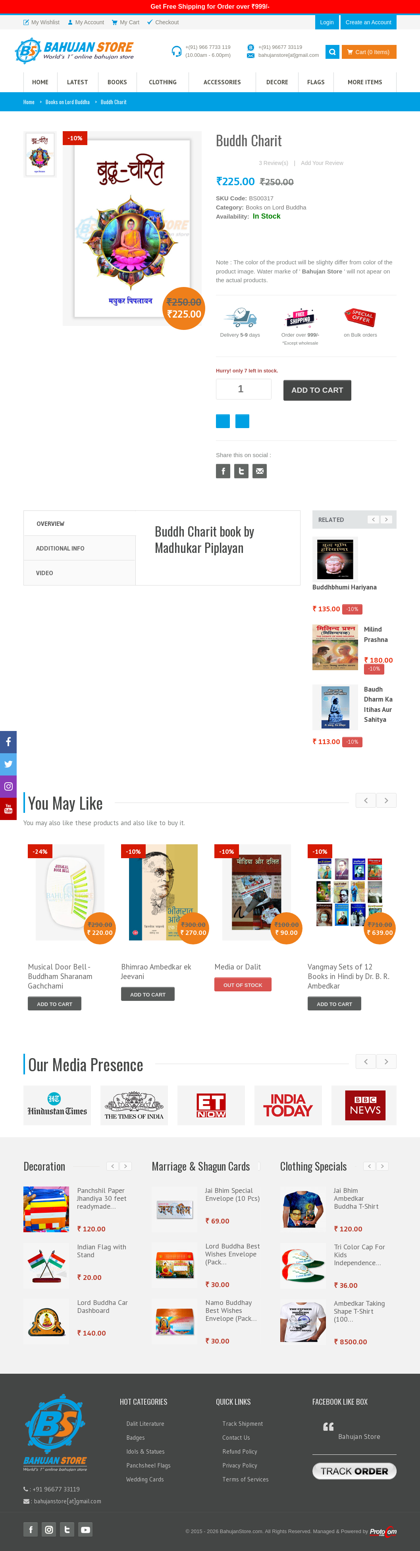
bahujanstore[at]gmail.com (288, 55)
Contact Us (236, 1436)
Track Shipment (242, 1422)
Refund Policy (239, 1450)
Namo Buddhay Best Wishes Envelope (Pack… (231, 1308)
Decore (277, 82)
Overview (50, 521)
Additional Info (60, 546)
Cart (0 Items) (367, 52)
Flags (316, 82)
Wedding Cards (145, 1477)
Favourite (223, 420)
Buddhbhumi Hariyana (344, 585)
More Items (365, 82)
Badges (135, 1436)
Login (327, 22)
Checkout (242, 420)
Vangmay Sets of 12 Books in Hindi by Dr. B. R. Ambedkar (348, 974)
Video (44, 571)
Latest (77, 82)
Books (117, 82)
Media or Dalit (237, 965)
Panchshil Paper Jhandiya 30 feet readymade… (102, 1196)
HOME (40, 82)
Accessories (222, 82)
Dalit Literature (145, 1422)
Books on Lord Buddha (68, 103)
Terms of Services (245, 1477)
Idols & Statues (145, 1450)
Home (29, 103)
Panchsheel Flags (148, 1464)
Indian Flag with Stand (101, 1249)
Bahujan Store (359, 1435)
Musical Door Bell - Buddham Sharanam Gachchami (60, 974)
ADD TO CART (317, 390)
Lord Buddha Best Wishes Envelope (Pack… (232, 1252)
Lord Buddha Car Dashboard (102, 1304)
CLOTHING (163, 82)
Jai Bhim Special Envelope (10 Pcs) (232, 1192)
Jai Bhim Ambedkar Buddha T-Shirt (356, 1196)
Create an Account (368, 22)
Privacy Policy (239, 1464)
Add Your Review (322, 164)
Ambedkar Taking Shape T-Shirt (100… (359, 1309)
